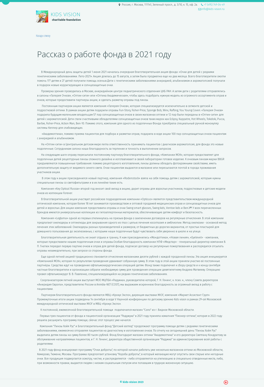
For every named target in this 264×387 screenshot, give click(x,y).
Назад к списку (43, 36)
